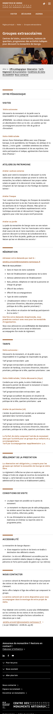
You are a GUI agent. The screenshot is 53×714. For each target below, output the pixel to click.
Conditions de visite (36, 72)
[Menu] (49, 3)
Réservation (32, 69)
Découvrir (26, 14)
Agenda (39, 14)
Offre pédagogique (17, 69)
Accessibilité (8, 75)
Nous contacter (21, 75)
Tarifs (41, 69)
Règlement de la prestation (15, 72)
